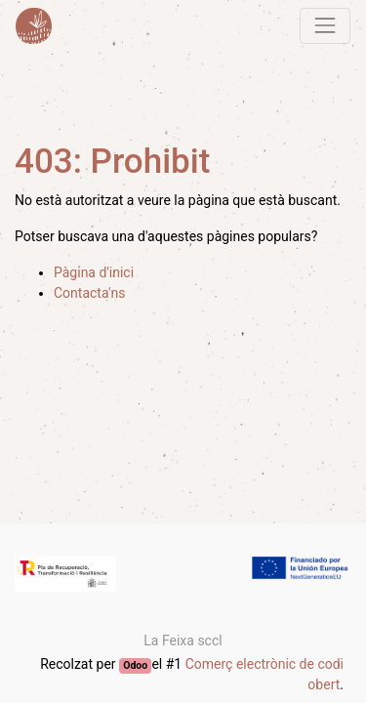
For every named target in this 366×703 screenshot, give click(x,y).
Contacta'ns (89, 293)
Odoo (135, 665)
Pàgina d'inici (94, 272)
